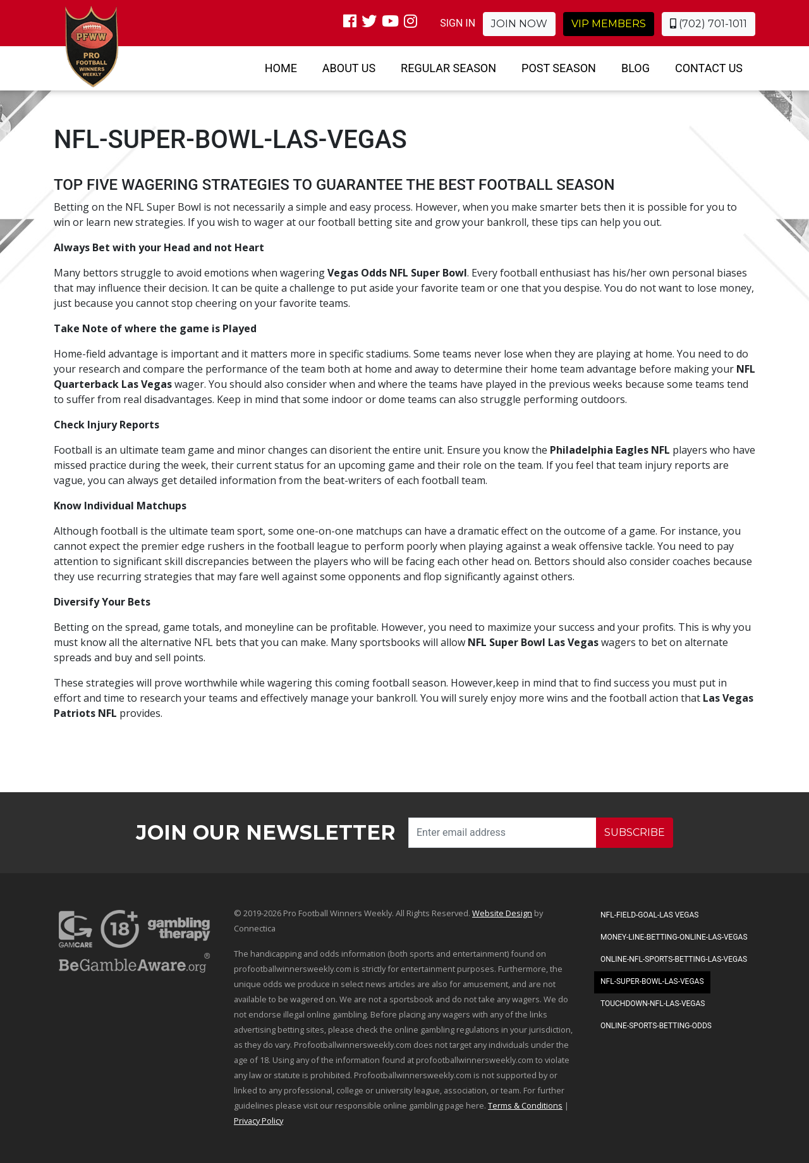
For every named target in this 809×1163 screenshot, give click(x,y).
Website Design (502, 913)
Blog (635, 68)
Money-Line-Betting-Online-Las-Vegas (674, 937)
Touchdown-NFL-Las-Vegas (652, 1003)
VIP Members (608, 24)
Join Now (519, 24)
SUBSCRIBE (634, 832)
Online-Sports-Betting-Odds (656, 1025)
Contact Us (709, 68)
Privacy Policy (258, 1120)
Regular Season (448, 68)
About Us (348, 68)
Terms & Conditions (525, 1105)
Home (281, 68)
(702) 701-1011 (708, 24)
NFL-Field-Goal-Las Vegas (649, 915)
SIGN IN (457, 23)
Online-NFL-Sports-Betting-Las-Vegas (673, 959)
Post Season (558, 68)
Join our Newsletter (266, 832)
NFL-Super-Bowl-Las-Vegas (652, 981)
